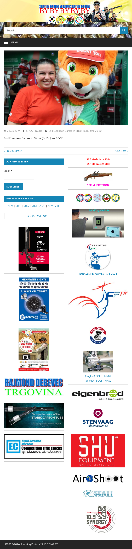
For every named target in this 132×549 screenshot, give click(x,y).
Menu (14, 42)
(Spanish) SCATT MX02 (98, 380)
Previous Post (13, 150)
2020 (42, 206)
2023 (18, 206)
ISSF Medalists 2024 (98, 159)
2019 (50, 206)
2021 (34, 206)
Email (8, 170)
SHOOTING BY (34, 130)
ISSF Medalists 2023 (98, 164)
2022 (27, 206)
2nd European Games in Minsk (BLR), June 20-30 (75, 130)
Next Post (120, 150)
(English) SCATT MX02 (98, 376)
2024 (10, 206)
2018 (57, 206)
